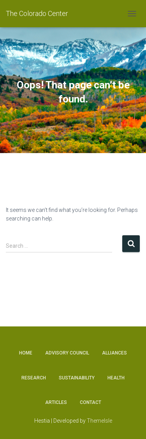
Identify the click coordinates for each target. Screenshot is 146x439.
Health (116, 378)
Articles (56, 402)
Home (25, 353)
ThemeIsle (99, 421)
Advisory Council (67, 353)
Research (33, 378)
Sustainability (77, 378)
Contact (90, 402)
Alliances (114, 353)
